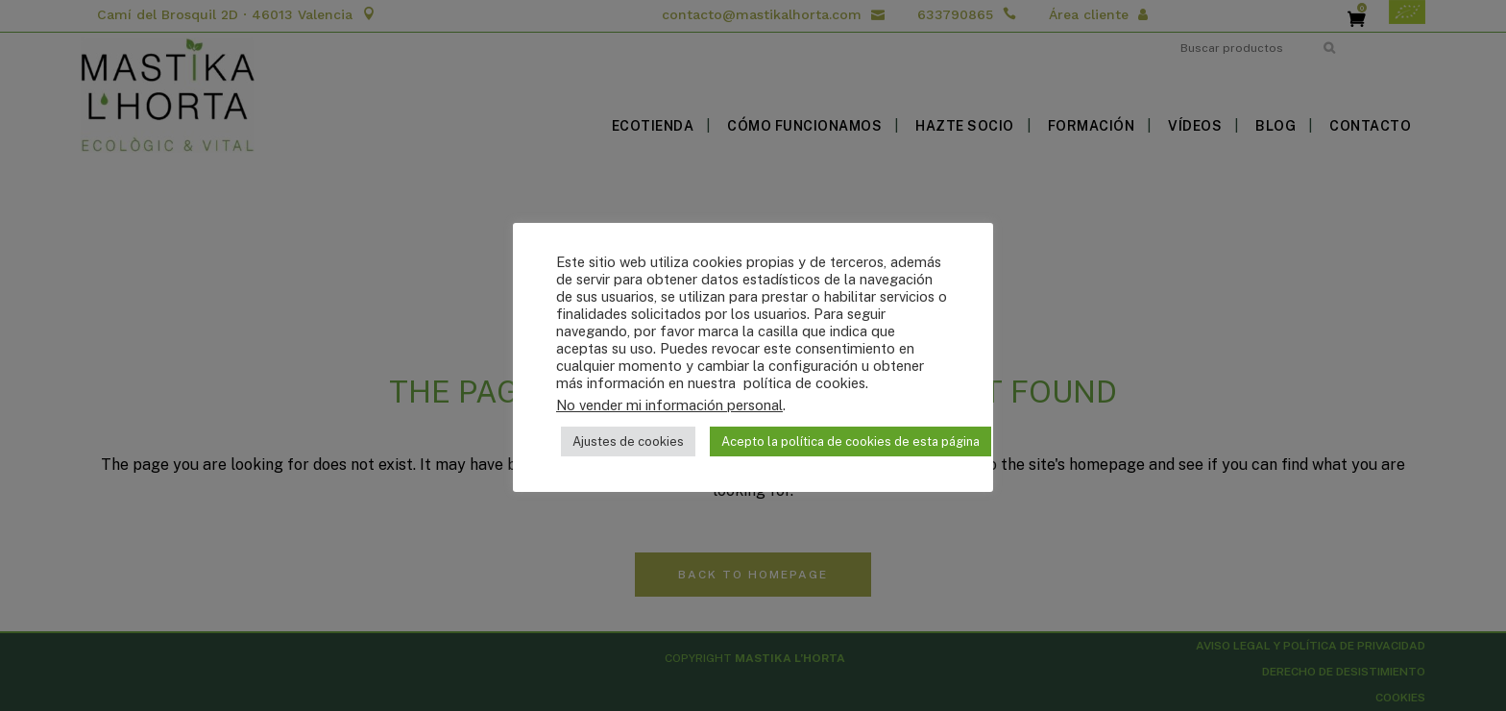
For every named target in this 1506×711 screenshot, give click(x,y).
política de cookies (802, 383)
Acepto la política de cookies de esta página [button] (850, 441)
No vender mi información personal (669, 405)
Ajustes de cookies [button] (628, 441)
